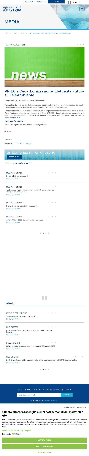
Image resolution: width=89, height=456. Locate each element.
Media (14, 33)
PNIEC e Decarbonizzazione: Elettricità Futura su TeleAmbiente (50, 33)
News (22, 33)
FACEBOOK (9, 144)
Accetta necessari (44, 446)
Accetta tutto (44, 440)
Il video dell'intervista (14, 121)
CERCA (29, 2)
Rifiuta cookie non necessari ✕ (75, 407)
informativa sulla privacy (51, 400)
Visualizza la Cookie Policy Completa (16, 431)
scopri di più (14, 157)
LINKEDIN (28, 144)
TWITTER (18, 144)
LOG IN (56, 2)
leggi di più (13, 181)
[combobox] (74, 2)
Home (7, 33)
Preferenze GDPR (44, 452)
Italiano (72, 2)
